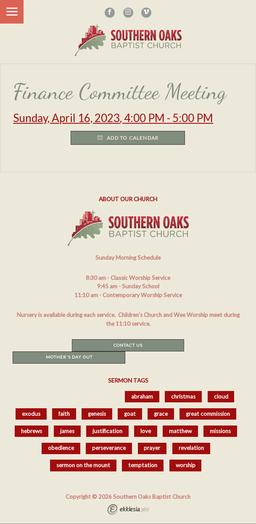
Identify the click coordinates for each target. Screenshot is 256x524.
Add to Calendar (128, 138)
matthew (180, 431)
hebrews (31, 431)
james (67, 431)
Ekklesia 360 (128, 510)
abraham (142, 396)
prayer (152, 447)
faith (64, 413)
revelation (191, 447)
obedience (61, 447)
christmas (183, 396)
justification (107, 431)
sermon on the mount (83, 465)
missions (220, 431)
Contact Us (127, 345)
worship (185, 465)
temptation (142, 465)
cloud (221, 396)
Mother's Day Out (69, 356)
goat (130, 413)
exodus (31, 413)
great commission (208, 413)
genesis (97, 413)
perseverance (109, 447)
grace (161, 413)
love (145, 431)
